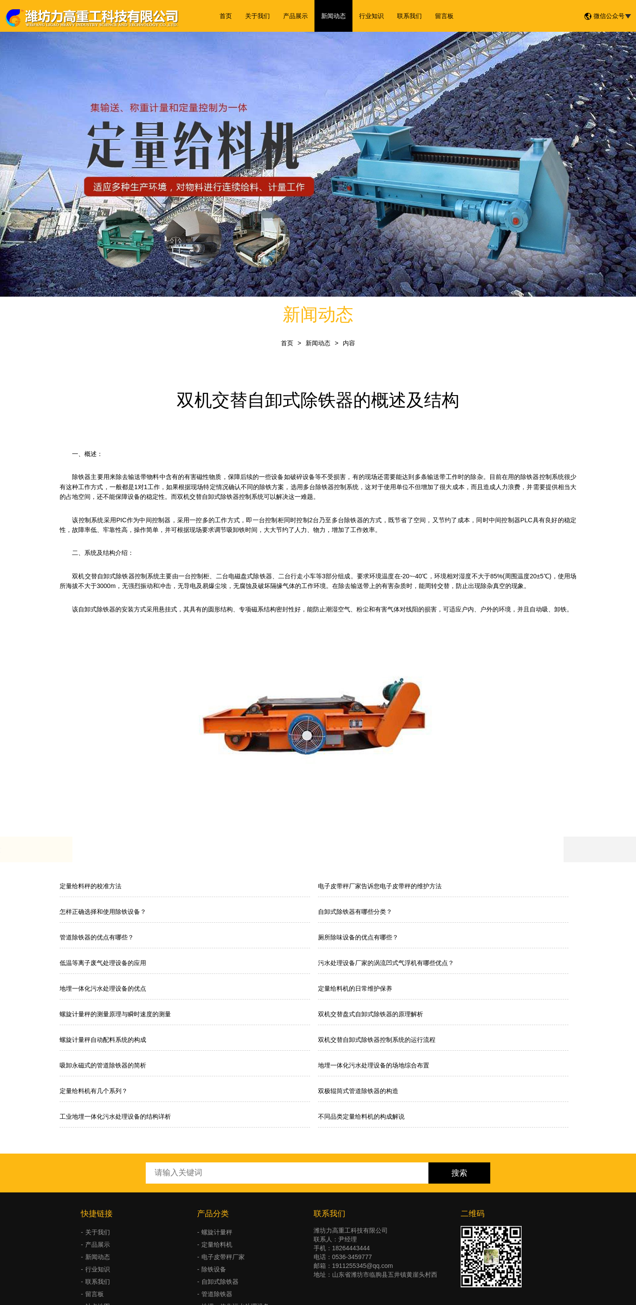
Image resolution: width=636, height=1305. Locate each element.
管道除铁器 (216, 1293)
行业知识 (371, 15)
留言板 (444, 15)
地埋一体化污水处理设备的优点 (103, 988)
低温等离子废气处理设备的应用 (103, 962)
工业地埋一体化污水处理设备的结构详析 (115, 1116)
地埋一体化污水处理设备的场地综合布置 (373, 1065)
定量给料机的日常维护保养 (355, 988)
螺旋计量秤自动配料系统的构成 (103, 1039)
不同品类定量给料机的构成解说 (361, 1116)
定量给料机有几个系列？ (94, 1090)
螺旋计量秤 (216, 1232)
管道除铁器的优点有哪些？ (97, 937)
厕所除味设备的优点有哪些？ (358, 937)
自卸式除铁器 (219, 1281)
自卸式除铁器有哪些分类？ (355, 911)
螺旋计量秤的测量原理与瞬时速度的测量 (115, 1014)
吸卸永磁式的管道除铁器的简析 (103, 1065)
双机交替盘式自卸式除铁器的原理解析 (370, 1014)
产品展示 (295, 15)
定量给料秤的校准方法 (90, 886)
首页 (226, 15)
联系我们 (409, 15)
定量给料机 (216, 1244)
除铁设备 (213, 1269)
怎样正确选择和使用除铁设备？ (103, 911)
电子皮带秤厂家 (223, 1256)
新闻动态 (333, 15)
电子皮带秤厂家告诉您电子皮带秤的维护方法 (380, 886)
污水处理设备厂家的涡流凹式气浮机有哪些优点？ (386, 962)
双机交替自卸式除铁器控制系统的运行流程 (376, 1039)
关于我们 (257, 15)
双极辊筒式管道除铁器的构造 (358, 1090)
